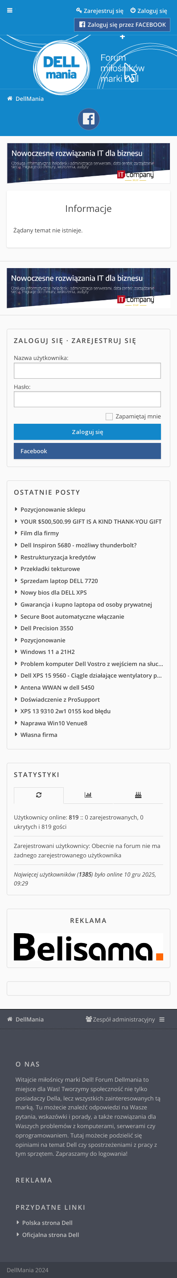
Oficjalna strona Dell (50, 1235)
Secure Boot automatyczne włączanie (72, 616)
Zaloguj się (39, 340)
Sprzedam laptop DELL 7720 (59, 581)
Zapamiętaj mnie (133, 417)
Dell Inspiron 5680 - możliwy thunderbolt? (78, 545)
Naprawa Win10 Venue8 (54, 723)
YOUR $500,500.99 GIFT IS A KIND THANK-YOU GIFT (91, 521)
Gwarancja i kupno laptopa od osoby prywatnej (86, 604)
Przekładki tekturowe (50, 569)
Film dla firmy (40, 533)
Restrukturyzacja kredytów (58, 557)
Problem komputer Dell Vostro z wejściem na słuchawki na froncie (92, 664)
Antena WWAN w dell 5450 (57, 687)
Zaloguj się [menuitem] (153, 11)
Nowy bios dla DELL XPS (54, 592)
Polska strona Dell (47, 1223)
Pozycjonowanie (43, 640)
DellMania (30, 1019)
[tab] (39, 795)
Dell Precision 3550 (47, 628)
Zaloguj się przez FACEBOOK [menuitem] (122, 25)
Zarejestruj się (104, 340)
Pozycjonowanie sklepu (53, 509)
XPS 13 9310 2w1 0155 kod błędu (66, 711)
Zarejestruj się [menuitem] (103, 11)
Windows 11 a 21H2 (48, 652)
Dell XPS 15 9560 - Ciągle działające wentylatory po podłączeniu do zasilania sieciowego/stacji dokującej (92, 675)
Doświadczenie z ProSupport (60, 699)
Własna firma (39, 735)
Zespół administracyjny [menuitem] (124, 1019)
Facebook (34, 451)
